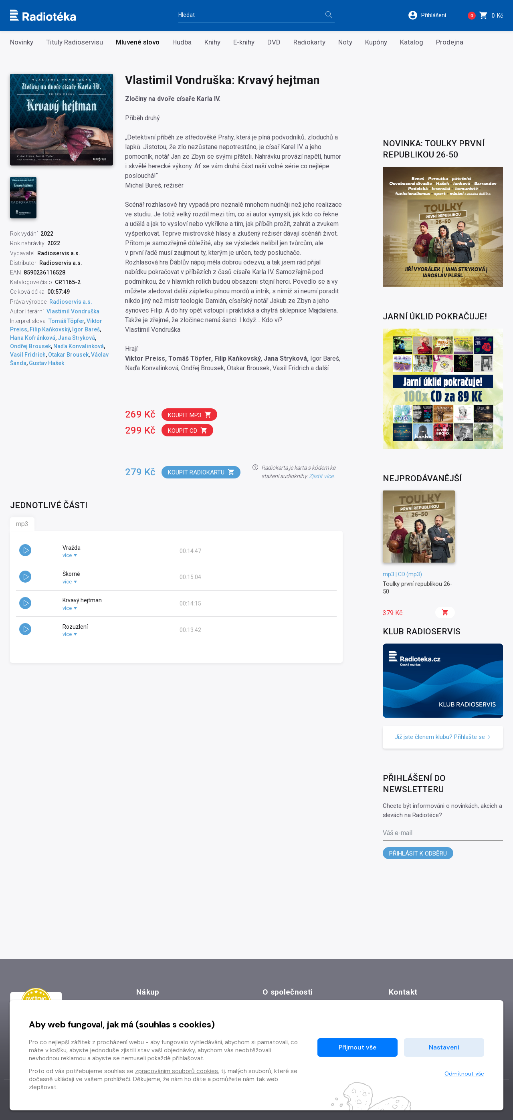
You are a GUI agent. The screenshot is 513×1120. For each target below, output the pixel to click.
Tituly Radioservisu (74, 42)
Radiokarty (309, 42)
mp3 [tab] (22, 524)
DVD (274, 42)
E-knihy (243, 42)
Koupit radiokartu (201, 472)
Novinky (21, 42)
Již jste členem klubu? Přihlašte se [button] (443, 737)
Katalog (411, 42)
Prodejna (449, 42)
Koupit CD (188, 430)
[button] (432, 15)
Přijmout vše (357, 1047)
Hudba (182, 42)
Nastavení (444, 1047)
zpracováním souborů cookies (176, 1071)
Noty (345, 42)
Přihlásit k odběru (418, 853)
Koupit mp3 (190, 415)
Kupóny (376, 42)
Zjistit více (321, 476)
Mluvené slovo (138, 42)
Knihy (212, 42)
